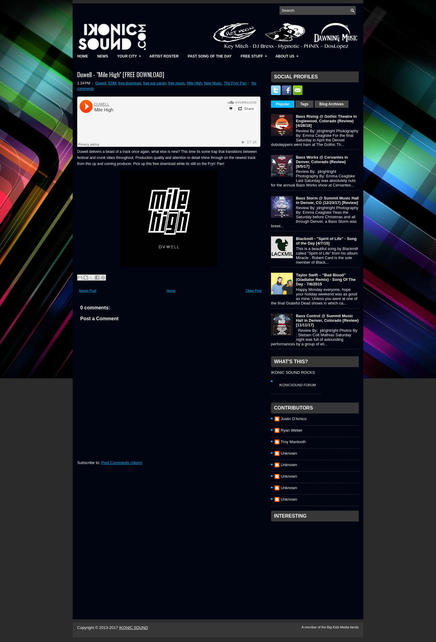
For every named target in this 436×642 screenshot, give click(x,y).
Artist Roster (164, 56)
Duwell (100, 83)
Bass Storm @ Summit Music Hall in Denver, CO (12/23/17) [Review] (327, 200)
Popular (282, 104)
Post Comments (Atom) (121, 462)
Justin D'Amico (294, 418)
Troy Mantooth (293, 442)
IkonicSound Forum (297, 385)
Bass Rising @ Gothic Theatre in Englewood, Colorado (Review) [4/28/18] (326, 121)
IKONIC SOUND (133, 627)
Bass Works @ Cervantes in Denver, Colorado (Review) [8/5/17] (322, 162)
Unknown (289, 453)
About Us (289, 54)
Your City (131, 54)
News (102, 56)
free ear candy (154, 83)
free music (176, 83)
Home (82, 56)
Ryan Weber (291, 430)
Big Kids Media (338, 627)
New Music (213, 83)
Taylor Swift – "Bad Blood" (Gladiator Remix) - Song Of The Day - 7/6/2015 (325, 279)
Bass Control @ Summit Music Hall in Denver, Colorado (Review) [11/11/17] (327, 320)
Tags (304, 104)
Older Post (254, 290)
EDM (112, 83)
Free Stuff (256, 54)
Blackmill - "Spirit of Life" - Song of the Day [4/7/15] (326, 240)
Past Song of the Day (210, 56)
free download (129, 83)
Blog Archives (331, 104)
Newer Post (87, 290)
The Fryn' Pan (235, 83)
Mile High (194, 83)
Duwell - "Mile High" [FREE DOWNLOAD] (120, 74)
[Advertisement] (316, 562)
